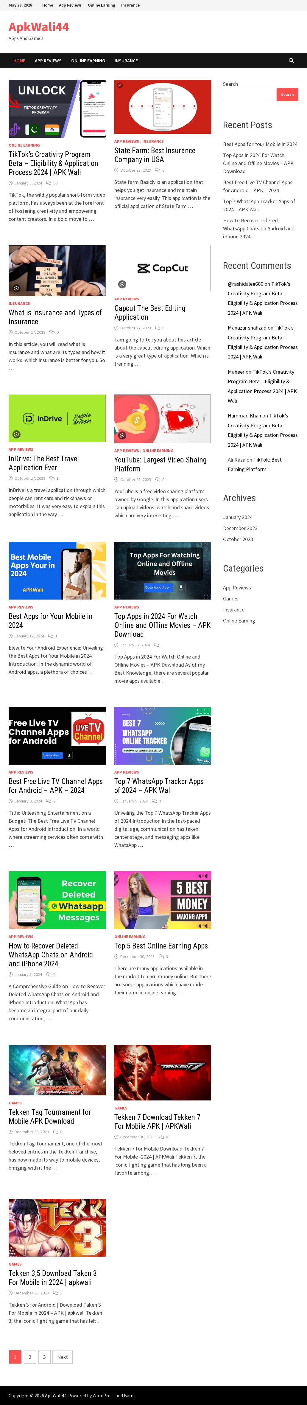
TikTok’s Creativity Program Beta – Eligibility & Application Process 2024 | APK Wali (53, 163)
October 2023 (238, 539)
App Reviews (70, 5)
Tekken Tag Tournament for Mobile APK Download (50, 1116)
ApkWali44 (39, 26)
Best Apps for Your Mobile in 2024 (260, 144)
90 (55, 183)
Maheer (236, 371)
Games (15, 1103)
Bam (128, 1395)
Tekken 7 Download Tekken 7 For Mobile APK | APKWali (157, 1122)
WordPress (104, 1395)
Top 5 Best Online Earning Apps (161, 946)
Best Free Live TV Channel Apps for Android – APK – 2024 (56, 786)
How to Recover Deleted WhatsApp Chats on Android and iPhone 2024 (51, 955)
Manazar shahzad (247, 327)
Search (230, 83)
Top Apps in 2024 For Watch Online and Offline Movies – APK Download (162, 625)
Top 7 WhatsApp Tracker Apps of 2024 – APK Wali (159, 786)
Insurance (130, 5)
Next (62, 1356)
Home (47, 5)
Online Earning (101, 5)
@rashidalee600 (245, 283)
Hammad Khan (244, 415)
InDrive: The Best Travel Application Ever (44, 463)
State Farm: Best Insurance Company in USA (154, 155)
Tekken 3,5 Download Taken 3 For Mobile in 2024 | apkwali (53, 1278)
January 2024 (238, 517)
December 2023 (240, 528)
